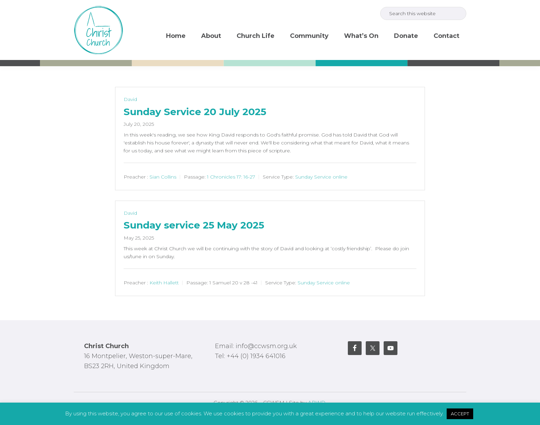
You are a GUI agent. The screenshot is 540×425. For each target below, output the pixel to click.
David (130, 99)
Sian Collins (162, 177)
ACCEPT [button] (460, 413)
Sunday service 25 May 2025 (194, 225)
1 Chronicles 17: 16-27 (231, 177)
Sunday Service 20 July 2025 (195, 112)
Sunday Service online (321, 177)
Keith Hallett (164, 283)
